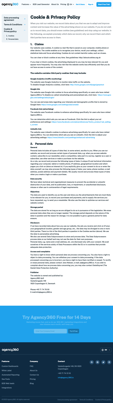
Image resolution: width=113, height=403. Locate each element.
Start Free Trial (104, 4)
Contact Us (34, 375)
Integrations (7, 388)
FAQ (31, 366)
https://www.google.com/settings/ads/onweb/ (60, 105)
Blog (32, 383)
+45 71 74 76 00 (43, 289)
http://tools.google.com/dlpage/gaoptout (87, 85)
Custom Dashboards (10, 366)
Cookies (11, 36)
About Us (55, 4)
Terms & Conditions (13, 24)
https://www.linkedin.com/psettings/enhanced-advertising (71, 137)
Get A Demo (80, 4)
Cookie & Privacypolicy (10, 30)
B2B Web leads (8, 383)
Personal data (13, 39)
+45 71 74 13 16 (64, 373)
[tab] (15, 19)
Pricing (63, 4)
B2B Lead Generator (41, 4)
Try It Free (73, 331)
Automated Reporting (10, 375)
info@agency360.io (44, 292)
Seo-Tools (6, 379)
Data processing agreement (11, 19)
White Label (6, 370)
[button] (26, 4)
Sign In (90, 4)
